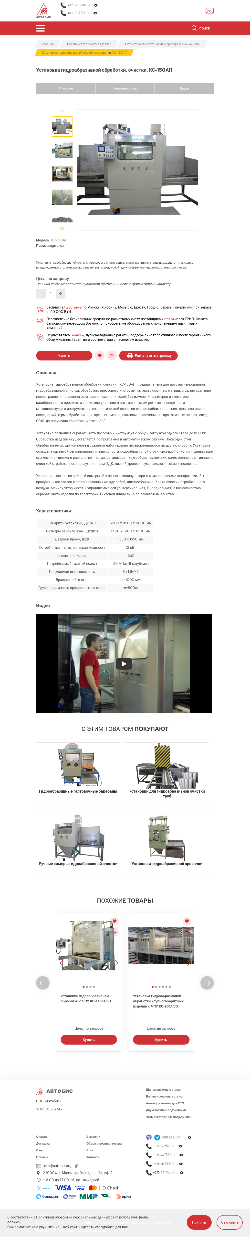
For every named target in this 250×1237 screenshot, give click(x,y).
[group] (137, 169)
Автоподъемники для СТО (165, 1103)
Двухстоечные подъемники (166, 1110)
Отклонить (230, 1222)
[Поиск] (203, 28)
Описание (65, 88)
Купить (64, 355)
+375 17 (82, 13)
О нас (40, 1150)
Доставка (43, 1143)
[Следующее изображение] (116, 948)
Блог (89, 1150)
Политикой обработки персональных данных (73, 1217)
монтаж (77, 335)
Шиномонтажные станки (163, 1089)
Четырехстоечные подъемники (168, 1117)
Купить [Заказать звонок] (89, 1040)
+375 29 (176, 1137)
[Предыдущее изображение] (62, 948)
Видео (184, 88)
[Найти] (194, 28)
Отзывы (42, 1157)
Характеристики (124, 88)
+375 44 (83, 5)
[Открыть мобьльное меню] (40, 28)
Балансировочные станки (165, 1096)
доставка (74, 307)
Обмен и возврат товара (104, 1143)
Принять (199, 1222)
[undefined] (62, 227)
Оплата (168, 319)
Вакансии (93, 1136)
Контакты (93, 1157)
